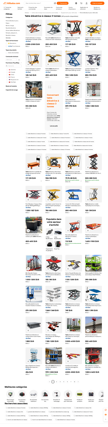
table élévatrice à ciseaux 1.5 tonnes (36, 149)
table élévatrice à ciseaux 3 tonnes (83, 149)
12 (74, 381)
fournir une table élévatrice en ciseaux (16, 419)
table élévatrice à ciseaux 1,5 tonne (82, 133)
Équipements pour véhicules (69, 12)
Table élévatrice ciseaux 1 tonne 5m (59, 133)
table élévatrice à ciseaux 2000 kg (15, 415)
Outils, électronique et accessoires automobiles (45, 12)
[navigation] (14, 197)
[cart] (81, 3)
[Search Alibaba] (39, 3)
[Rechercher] (62, 3)
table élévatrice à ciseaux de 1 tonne (36, 137)
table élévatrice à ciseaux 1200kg (60, 415)
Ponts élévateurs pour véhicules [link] (89, 12)
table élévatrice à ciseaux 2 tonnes (36, 145)
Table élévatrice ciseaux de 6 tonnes (82, 145)
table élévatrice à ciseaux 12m (82, 408)
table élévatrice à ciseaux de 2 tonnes (58, 141)
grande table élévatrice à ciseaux (35, 412)
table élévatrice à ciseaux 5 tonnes (36, 133)
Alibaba (27, 12)
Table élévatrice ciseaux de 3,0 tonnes (83, 141)
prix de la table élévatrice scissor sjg (59, 412)
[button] (55, 3)
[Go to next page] (78, 381)
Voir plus (8, 37)
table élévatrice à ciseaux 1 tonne (83, 137)
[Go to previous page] (49, 381)
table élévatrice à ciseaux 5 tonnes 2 (60, 137)
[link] (105, 410)
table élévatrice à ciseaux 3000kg (38, 408)
